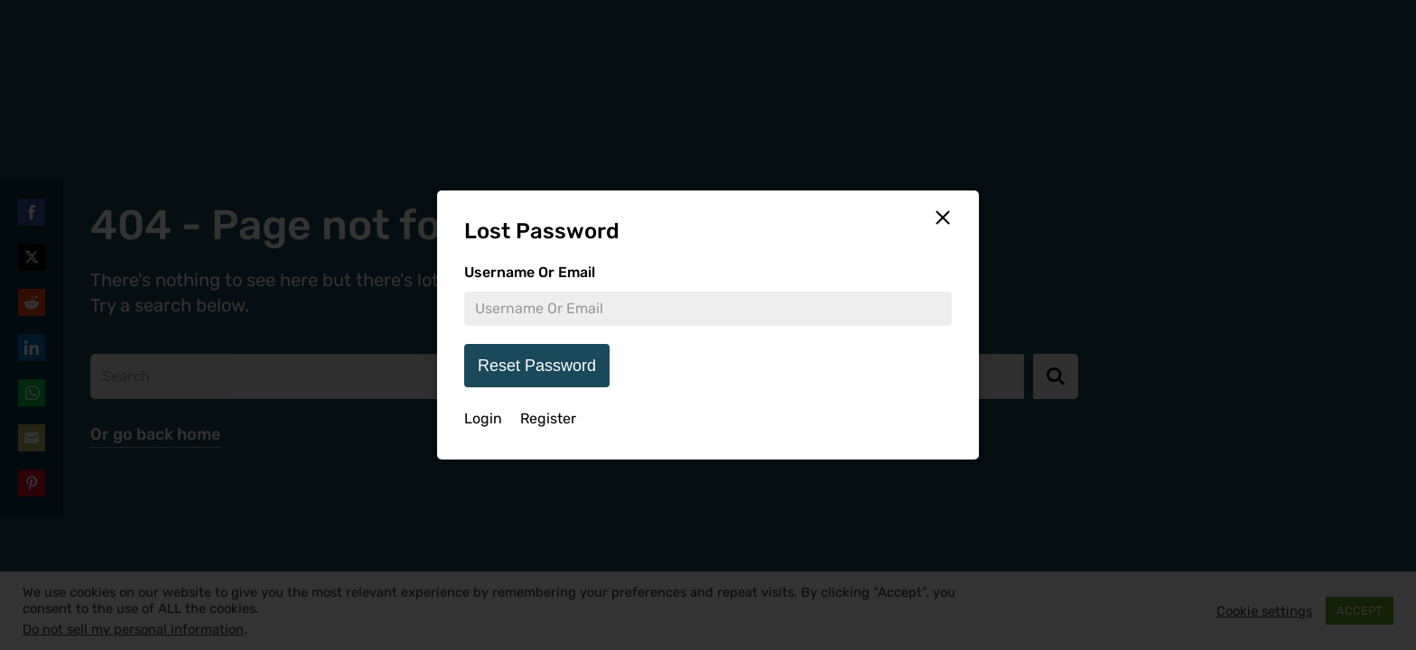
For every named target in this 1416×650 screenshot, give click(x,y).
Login (483, 418)
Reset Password (537, 366)
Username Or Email (529, 272)
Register (548, 418)
